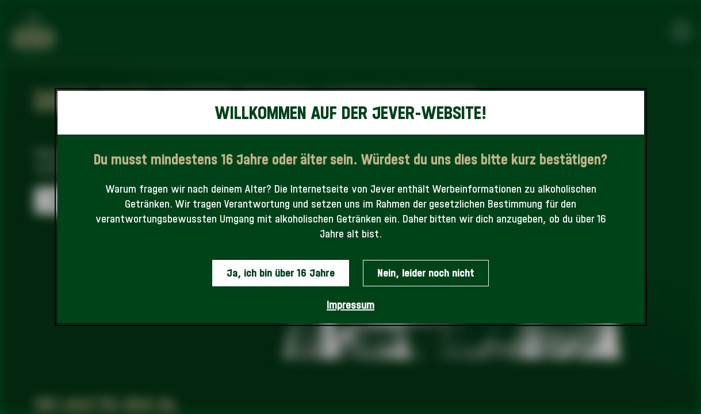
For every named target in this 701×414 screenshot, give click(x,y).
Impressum (350, 305)
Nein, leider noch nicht (425, 272)
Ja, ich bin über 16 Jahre (281, 272)
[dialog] (351, 207)
